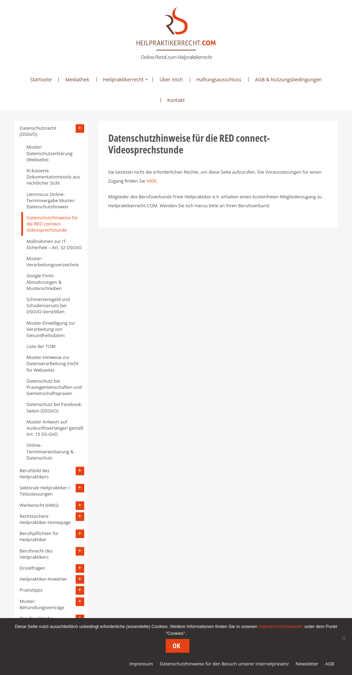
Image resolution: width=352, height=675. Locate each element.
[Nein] (343, 638)
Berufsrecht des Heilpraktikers (36, 554)
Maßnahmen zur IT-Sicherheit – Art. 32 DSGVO (54, 244)
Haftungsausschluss (219, 79)
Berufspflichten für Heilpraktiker (39, 536)
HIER (151, 181)
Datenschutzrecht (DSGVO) (38, 131)
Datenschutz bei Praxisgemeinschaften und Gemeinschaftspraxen (54, 387)
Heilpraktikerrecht (123, 79)
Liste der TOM (40, 346)
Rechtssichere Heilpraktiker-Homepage (45, 519)
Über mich (171, 79)
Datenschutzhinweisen (280, 626)
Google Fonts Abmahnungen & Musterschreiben (44, 281)
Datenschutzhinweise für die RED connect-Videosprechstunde (52, 223)
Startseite (41, 79)
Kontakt (176, 100)
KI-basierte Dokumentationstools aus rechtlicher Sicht (53, 176)
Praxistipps (31, 590)
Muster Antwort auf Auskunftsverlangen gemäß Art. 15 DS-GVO (54, 428)
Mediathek (77, 79)
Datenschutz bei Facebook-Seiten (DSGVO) (54, 407)
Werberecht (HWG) (39, 505)
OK (176, 645)
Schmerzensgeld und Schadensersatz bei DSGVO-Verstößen (48, 305)
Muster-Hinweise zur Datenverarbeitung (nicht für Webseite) (52, 363)
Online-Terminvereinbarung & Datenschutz (50, 451)
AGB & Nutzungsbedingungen (288, 79)
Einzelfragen (32, 568)
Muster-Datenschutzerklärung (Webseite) (49, 153)
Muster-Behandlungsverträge (42, 604)
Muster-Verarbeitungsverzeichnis (52, 261)
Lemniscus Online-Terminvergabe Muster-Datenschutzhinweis (50, 200)
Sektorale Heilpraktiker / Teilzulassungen (45, 491)
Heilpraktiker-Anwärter (43, 579)
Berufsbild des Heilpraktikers (35, 473)
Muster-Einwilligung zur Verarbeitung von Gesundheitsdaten (50, 329)
